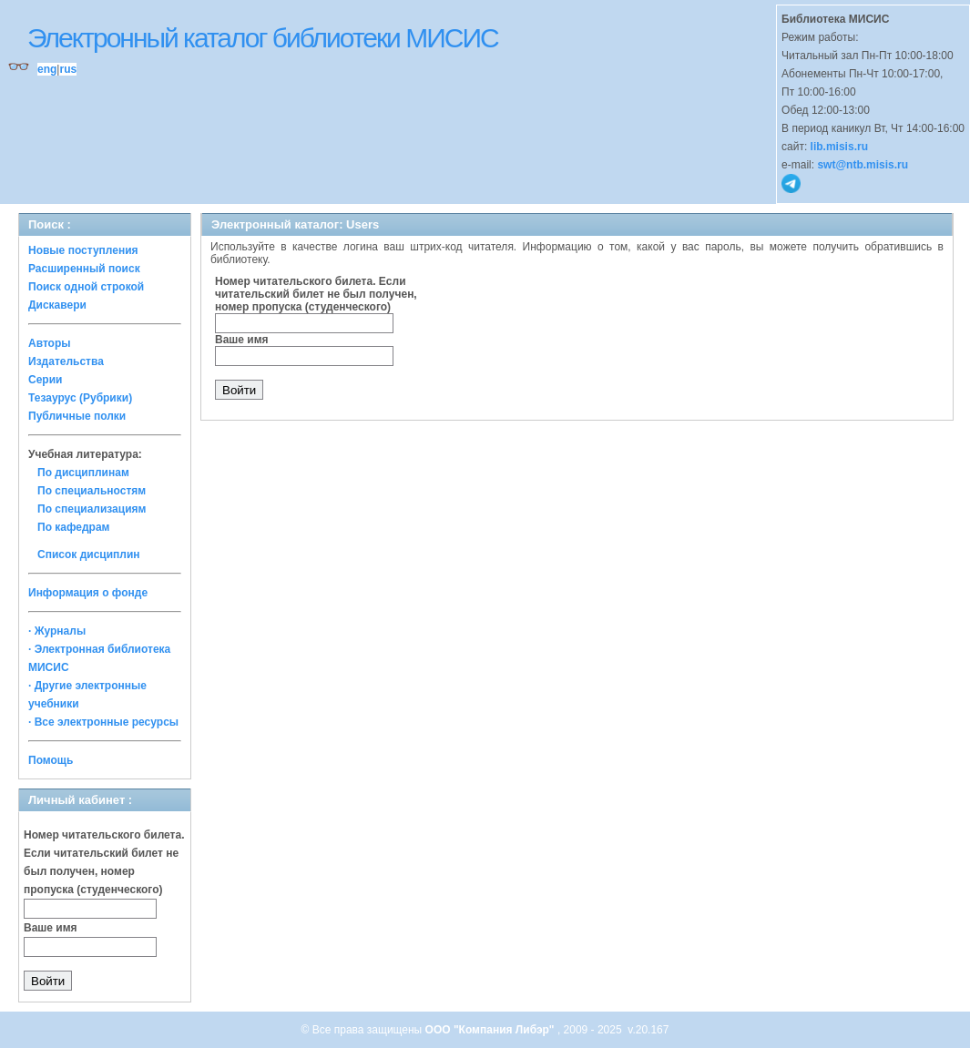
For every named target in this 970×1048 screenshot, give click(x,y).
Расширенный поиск (84, 268)
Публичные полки (77, 416)
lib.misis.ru (839, 146)
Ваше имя (50, 927)
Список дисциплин (88, 554)
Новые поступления (83, 250)
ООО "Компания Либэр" (491, 1029)
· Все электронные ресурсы (103, 722)
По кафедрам (73, 527)
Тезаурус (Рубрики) (80, 398)
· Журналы (57, 631)
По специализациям (91, 509)
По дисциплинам (83, 472)
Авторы (49, 343)
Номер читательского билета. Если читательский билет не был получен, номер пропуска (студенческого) (316, 294)
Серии (45, 379)
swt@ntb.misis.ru (862, 164)
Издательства (66, 361)
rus (68, 69)
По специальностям (91, 490)
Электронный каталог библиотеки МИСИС (262, 38)
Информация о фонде (88, 592)
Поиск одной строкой (86, 286)
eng (46, 69)
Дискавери (57, 305)
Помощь (50, 760)
